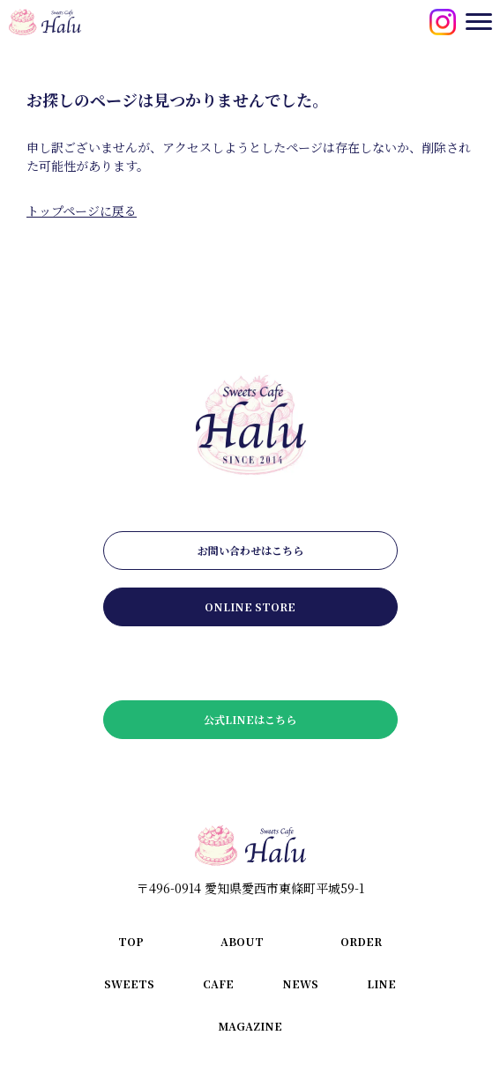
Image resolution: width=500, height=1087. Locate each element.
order (361, 941)
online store (250, 606)
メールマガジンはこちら (250, 662)
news (300, 983)
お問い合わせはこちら (250, 550)
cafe (218, 983)
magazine (250, 1025)
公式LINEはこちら (250, 719)
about (242, 941)
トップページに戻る (81, 210)
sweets (129, 983)
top (131, 941)
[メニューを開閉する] (479, 21)
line (381, 983)
